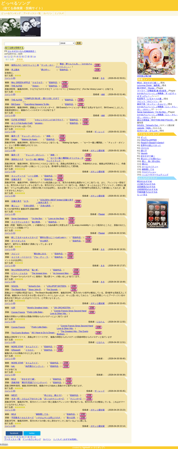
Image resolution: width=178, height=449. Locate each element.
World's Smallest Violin (37, 308)
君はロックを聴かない (151, 159)
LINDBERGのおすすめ (147, 189)
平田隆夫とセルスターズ (22, 418)
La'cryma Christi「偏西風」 (149, 85)
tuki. (13, 366)
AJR (13, 308)
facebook (14, 433)
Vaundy (144, 153)
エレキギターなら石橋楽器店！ (22, 51)
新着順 (20, 59)
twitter (32, 433)
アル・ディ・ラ (41, 257)
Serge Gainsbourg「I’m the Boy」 (152, 112)
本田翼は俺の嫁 (144, 76)
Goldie (14, 139)
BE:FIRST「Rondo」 (146, 88)
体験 (48, 136)
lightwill (86, 447)
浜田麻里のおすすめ (146, 187)
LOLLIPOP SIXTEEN (56, 286)
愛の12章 (71, 418)
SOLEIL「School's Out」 (148, 125)
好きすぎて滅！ (148, 156)
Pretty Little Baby (35, 312)
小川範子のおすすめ (146, 184)
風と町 (35, 270)
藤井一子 (15, 136)
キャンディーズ (18, 176)
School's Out (34, 286)
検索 (79, 43)
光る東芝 (44, 241)
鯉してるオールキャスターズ (24, 237)
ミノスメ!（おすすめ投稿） (65, 439)
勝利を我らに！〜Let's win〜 (53, 237)
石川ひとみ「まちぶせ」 (148, 131)
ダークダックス (18, 241)
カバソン (47, 13)
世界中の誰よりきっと (151, 145)
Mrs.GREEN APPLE (20, 270)
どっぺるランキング (32, 439)
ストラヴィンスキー (20, 222)
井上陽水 (15, 70)
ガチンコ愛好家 (97, 150)
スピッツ (15, 254)
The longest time (39, 273)
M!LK (13, 379)
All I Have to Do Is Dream (43, 333)
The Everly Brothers (20, 333)
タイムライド (32, 347)
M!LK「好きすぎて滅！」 (148, 83)
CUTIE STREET (18, 120)
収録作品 (64, 70)
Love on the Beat (56, 218)
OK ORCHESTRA (62, 308)
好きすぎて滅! (28, 379)
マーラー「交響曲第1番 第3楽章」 (152, 91)
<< (5, 56)
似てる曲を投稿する (14, 48)
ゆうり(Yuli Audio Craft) (22, 123)
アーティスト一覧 (12, 439)
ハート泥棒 (33, 176)
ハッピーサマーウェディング (155, 175)
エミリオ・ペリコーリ (21, 257)
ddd (103, 94)
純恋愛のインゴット (35, 366)
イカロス (30, 350)
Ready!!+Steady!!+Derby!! (152, 143)
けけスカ (145, 148)
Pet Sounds (52, 289)
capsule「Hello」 (145, 128)
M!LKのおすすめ (144, 181)
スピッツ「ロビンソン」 (148, 101)
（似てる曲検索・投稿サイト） (22, 8)
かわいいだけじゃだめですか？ (49, 120)
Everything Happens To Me (37, 104)
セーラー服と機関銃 (35, 159)
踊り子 (144, 151)
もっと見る (142, 195)
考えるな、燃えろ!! (52, 395)
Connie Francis (18, 312)
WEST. (14, 395)
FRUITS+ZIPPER (149, 140)
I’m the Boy (37, 218)
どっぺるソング (15, 3)
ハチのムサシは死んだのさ (48, 418)
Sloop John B (34, 289)
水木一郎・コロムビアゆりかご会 (26, 399)
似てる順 (10, 59)
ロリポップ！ (99, 447)
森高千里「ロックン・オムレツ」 (152, 104)
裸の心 (145, 164)
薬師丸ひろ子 (17, 159)
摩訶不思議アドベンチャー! (34, 382)
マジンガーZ (75, 399)
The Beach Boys (18, 289)
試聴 (97, 65)
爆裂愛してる (42, 414)
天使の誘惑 (29, 206)
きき (103, 78)
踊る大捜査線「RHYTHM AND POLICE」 (156, 120)
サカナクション (149, 172)
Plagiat (101, 214)
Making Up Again (29, 139)
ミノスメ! (59, 13)
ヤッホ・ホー (47, 65)
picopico (38, 123)
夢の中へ (45, 70)
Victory (35, 86)
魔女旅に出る (40, 254)
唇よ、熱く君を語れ (151, 161)
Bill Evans (15, 104)
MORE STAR (17, 347)
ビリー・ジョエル (19, 273)
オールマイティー (150, 167)
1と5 (30, 179)
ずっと (144, 137)
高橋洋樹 (15, 382)
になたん (101, 322)
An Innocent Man (60, 273)
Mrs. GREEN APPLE (20, 82)
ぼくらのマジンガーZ (54, 399)
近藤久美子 (16, 179)
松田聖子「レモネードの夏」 (150, 99)
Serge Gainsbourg (19, 218)
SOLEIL (14, 286)
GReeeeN (15, 350)
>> (34, 56)
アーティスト (32, 13)
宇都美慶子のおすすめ (147, 192)
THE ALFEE (16, 86)
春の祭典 (36, 222)
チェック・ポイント (31, 136)
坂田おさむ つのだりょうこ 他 (25, 65)
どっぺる (11, 13)
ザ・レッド (100, 132)
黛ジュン (15, 206)
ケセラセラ (37, 82)
